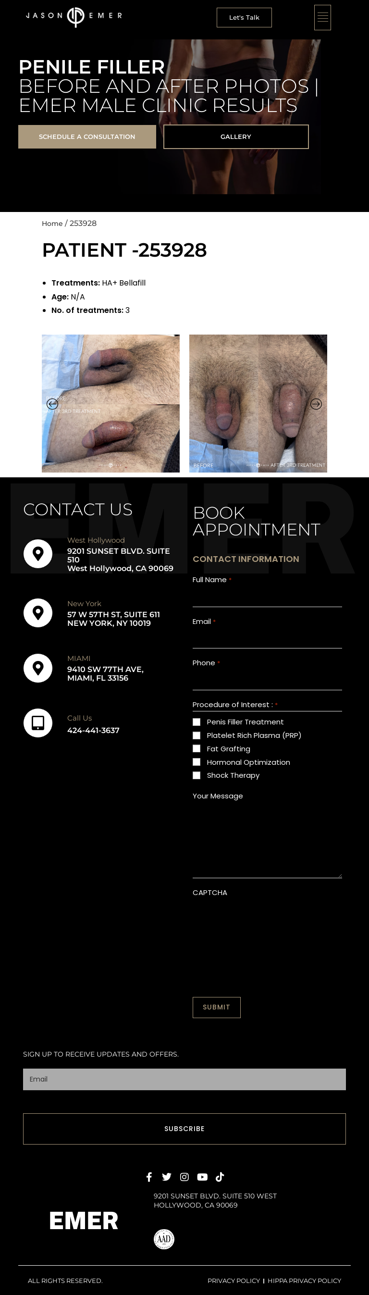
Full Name (212, 581)
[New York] (38, 615)
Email (204, 625)
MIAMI (79, 660)
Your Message (218, 804)
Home (54, 225)
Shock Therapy (233, 784)
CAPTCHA (210, 901)
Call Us (79, 719)
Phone (206, 669)
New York (84, 605)
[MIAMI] (38, 670)
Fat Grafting (228, 757)
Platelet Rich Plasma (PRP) (254, 744)
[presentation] (266, 930)
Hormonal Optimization (248, 770)
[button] (244, 17)
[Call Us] (38, 725)
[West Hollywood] (38, 556)
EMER (84, 1219)
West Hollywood (96, 542)
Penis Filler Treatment (245, 730)
